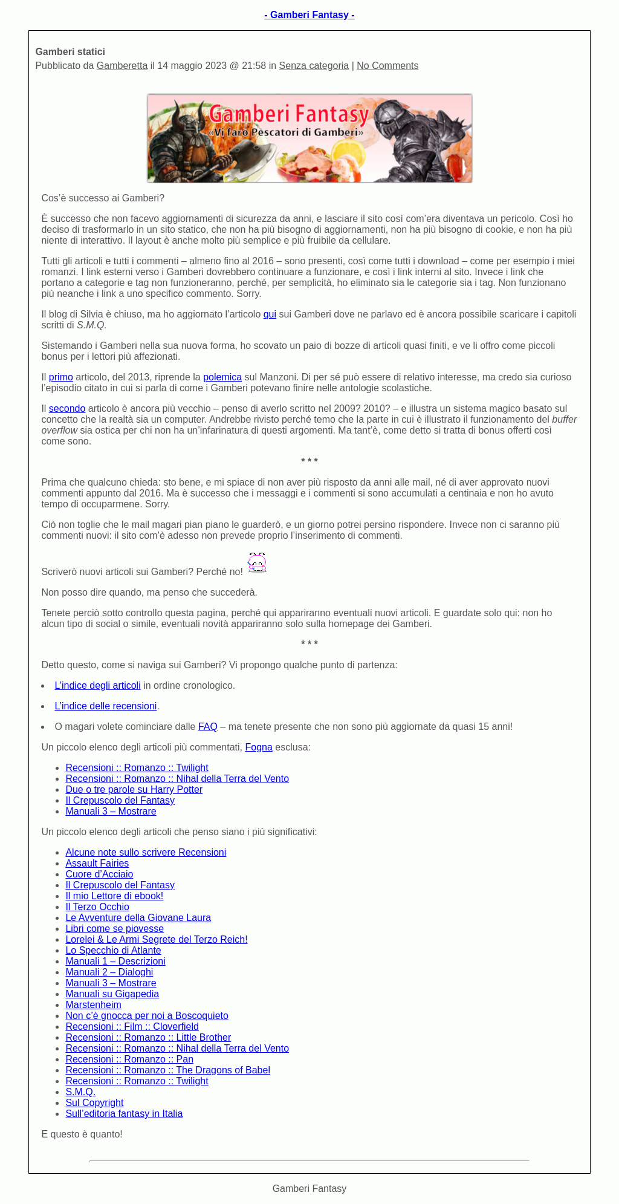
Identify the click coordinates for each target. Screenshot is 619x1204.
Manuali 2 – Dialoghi (109, 972)
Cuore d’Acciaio (99, 874)
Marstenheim (93, 1005)
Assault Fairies (97, 863)
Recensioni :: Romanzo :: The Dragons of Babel (167, 1070)
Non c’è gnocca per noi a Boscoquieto (146, 1015)
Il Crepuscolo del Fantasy (120, 800)
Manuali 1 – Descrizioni (115, 961)
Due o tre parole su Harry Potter (134, 789)
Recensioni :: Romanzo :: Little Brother (148, 1037)
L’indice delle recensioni (105, 706)
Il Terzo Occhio (97, 907)
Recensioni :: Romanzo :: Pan (129, 1059)
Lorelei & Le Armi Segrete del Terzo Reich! (156, 939)
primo (61, 377)
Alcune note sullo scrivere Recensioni (145, 852)
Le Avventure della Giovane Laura (138, 918)
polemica (222, 377)
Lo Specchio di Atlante (113, 950)
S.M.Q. (80, 1092)
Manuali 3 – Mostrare (110, 811)
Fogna (258, 747)
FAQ (208, 726)
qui (270, 314)
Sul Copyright (94, 1103)
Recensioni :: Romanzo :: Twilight (136, 768)
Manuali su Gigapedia (112, 994)
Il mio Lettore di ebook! (114, 896)
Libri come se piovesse (114, 928)
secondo (67, 408)
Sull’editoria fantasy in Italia (124, 1113)
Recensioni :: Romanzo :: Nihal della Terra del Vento (177, 778)
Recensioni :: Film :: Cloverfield (132, 1026)
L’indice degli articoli (97, 685)
